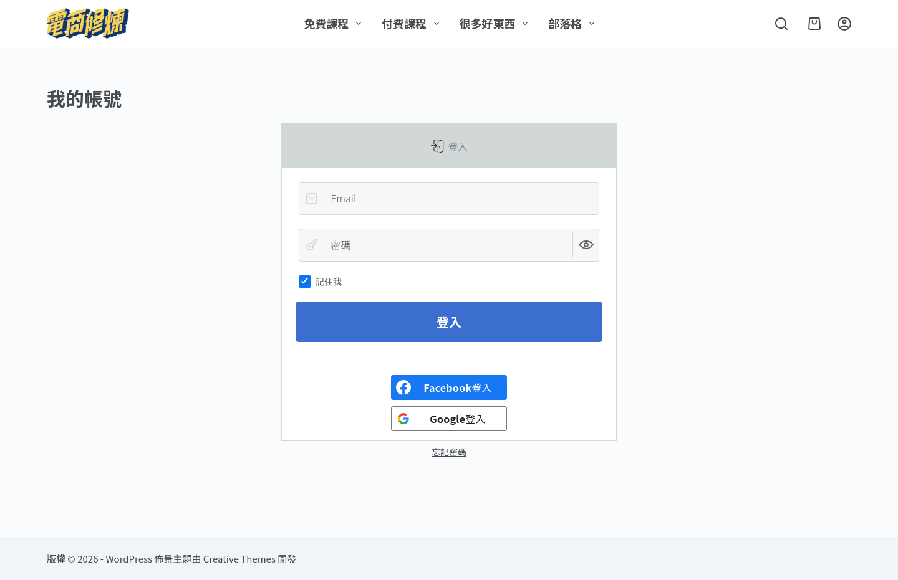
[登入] (844, 24)
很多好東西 (496, 23)
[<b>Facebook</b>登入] (449, 387)
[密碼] (449, 245)
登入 (457, 146)
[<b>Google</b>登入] (449, 418)
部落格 (573, 23)
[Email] (449, 198)
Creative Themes (239, 558)
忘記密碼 (449, 451)
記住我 (320, 281)
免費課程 (335, 23)
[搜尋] (781, 23)
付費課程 (413, 23)
